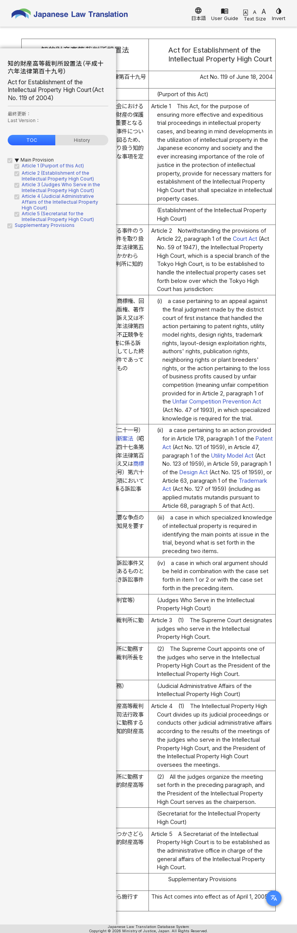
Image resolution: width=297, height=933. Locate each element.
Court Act (245, 238)
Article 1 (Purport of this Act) (53, 166)
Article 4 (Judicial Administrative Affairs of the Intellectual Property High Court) (60, 202)
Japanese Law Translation (70, 15)
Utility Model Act (232, 455)
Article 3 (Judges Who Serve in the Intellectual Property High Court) (61, 187)
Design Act (193, 472)
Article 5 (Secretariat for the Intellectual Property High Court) (58, 216)
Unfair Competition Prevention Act (216, 401)
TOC (31, 140)
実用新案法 (119, 438)
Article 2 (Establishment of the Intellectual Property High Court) (58, 176)
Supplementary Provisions (45, 225)
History (82, 140)
